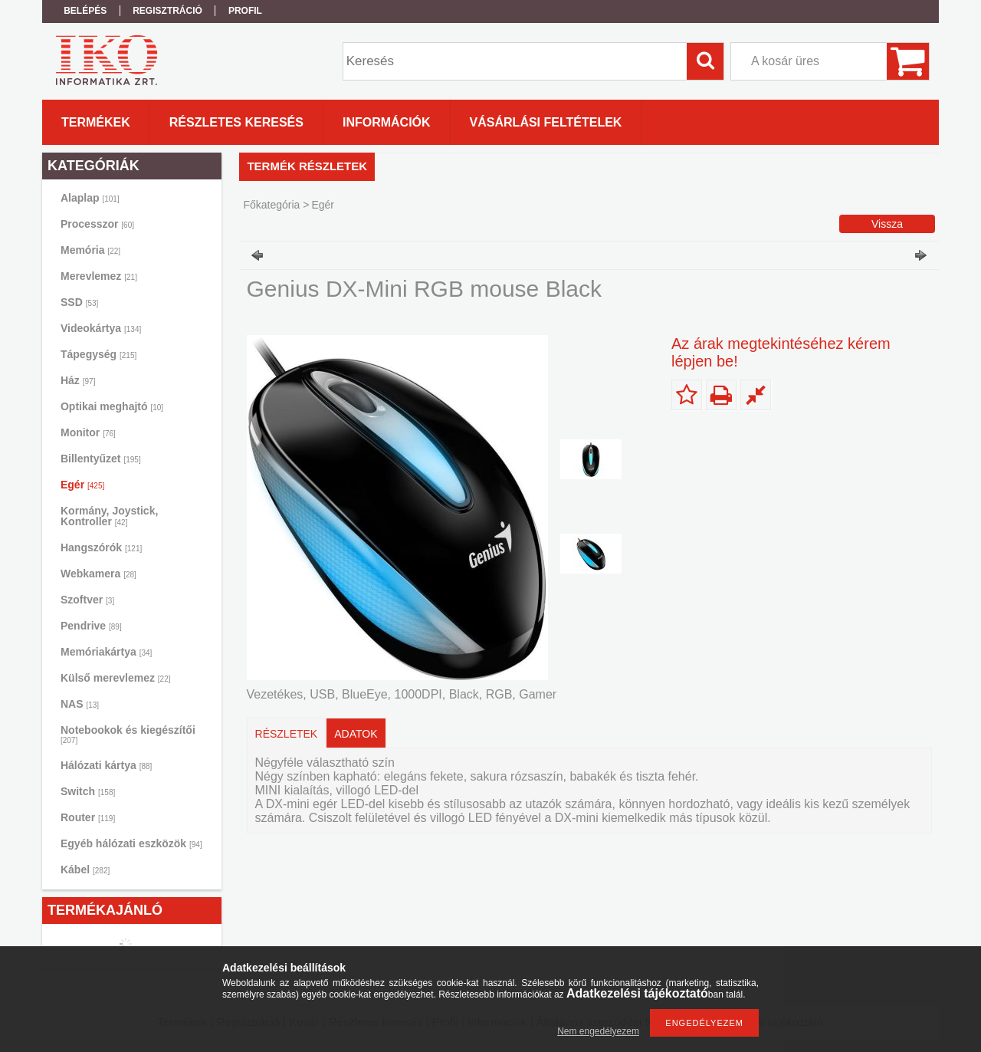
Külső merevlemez (116, 678)
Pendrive (91, 626)
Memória (90, 250)
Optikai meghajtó (112, 406)
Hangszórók (101, 547)
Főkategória (271, 205)
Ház (78, 380)
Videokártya (101, 328)
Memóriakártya (106, 652)
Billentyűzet (101, 458)
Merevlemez (99, 276)
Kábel (85, 869)
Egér (82, 484)
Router (88, 817)
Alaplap (90, 198)
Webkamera (98, 573)
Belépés (85, 10)
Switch (88, 791)
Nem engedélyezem (598, 1031)
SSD (79, 302)
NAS (80, 704)
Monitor (88, 432)
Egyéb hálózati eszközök (131, 843)
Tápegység (98, 354)
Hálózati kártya (106, 765)
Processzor (97, 224)
